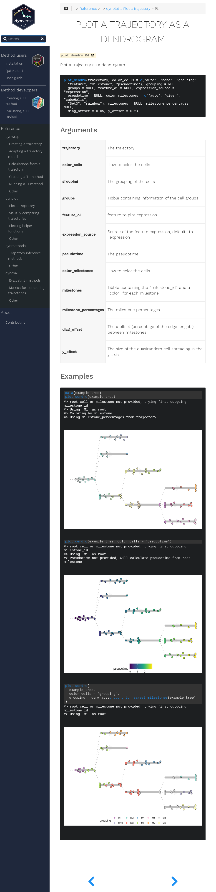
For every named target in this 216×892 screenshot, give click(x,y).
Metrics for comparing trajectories (29, 290)
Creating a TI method (17, 101)
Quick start (17, 71)
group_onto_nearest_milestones (141, 698)
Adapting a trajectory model (28, 154)
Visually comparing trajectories (26, 216)
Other (16, 191)
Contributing (18, 322)
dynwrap (15, 137)
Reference (13, 128)
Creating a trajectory (28, 144)
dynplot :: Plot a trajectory (131, 9)
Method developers (25, 91)
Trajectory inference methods (27, 256)
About (9, 312)
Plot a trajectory (25, 206)
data (72, 393)
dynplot (14, 199)
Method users (25, 56)
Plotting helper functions (23, 228)
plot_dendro (78, 81)
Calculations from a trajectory (27, 166)
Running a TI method (28, 184)
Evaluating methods (27, 280)
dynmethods (18, 246)
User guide (16, 78)
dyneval (14, 273)
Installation (17, 63)
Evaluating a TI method (19, 113)
